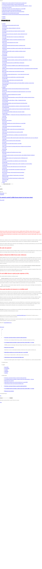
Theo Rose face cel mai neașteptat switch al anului (10, 25)
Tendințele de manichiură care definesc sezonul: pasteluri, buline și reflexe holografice (16, 48)
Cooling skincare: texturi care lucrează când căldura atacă (11, 10)
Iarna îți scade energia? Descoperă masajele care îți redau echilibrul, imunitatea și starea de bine (18, 82)
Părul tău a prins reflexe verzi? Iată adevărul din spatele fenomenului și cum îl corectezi (16, 91)
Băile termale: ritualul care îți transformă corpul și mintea (11, 152)
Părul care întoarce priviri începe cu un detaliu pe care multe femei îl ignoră (14, 134)
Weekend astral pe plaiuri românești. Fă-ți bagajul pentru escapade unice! (14, 2)
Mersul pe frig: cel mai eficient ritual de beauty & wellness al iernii (13, 178)
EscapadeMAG (4, 55)
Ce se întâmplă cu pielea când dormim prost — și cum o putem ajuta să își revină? (15, 74)
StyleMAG (4, 87)
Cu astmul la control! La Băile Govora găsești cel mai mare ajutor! (16, 197)
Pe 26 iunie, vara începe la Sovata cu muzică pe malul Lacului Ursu (13, 4)
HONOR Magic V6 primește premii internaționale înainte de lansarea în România (15, 14)
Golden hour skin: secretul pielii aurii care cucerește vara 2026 (12, 131)
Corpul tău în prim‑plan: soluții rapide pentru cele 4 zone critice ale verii (14, 166)
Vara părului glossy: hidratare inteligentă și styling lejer (11, 28)
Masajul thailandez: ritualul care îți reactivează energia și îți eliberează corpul (15, 157)
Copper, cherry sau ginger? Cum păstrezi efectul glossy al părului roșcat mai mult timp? (16, 146)
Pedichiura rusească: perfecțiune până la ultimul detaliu (11, 140)
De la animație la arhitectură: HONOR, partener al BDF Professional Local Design (15, 65)
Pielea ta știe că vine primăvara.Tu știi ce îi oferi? (10, 42)
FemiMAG (4, 23)
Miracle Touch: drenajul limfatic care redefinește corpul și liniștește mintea (14, 160)
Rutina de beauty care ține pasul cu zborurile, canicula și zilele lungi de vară (14, 33)
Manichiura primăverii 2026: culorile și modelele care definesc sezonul (14, 51)
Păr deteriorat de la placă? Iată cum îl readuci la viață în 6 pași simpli (13, 30)
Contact (3, 182)
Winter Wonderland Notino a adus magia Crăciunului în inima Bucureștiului (14, 103)
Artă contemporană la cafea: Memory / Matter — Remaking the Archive (14, 100)
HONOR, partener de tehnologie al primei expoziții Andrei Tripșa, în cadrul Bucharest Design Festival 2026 (20, 68)
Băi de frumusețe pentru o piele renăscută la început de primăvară (13, 172)
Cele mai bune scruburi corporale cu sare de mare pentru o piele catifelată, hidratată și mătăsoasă (18, 155)
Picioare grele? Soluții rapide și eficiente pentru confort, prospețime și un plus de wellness (17, 163)
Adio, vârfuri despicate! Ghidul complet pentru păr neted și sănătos (13, 111)
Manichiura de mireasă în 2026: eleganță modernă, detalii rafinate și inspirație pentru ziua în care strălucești (20, 137)
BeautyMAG (6, 367)
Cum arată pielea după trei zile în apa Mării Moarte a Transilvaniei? (13, 62)
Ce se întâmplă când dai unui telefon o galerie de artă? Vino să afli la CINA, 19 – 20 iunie (17, 5)
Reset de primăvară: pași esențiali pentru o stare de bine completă (13, 77)
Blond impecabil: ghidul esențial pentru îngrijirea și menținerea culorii (13, 45)
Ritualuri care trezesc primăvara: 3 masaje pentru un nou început (13, 175)
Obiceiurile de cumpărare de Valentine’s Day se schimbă (11, 94)
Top (0, 395)
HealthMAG (4, 150)
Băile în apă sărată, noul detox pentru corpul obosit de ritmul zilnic (13, 71)
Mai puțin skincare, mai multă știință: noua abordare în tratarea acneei (13, 169)
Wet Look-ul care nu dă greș (7, 7)
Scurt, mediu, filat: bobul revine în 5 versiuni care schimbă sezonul (13, 36)
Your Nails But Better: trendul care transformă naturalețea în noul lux (13, 39)
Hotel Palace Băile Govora (21, 315)
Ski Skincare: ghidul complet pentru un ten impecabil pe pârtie (12, 80)
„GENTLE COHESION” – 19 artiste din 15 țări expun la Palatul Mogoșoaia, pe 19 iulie (16, 114)
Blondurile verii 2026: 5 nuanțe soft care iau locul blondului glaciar (13, 11)
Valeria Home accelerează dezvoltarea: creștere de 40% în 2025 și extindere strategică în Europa (18, 97)
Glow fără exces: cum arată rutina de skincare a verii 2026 (11, 143)
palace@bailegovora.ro (8, 322)
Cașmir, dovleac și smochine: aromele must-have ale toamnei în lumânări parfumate (16, 108)
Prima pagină (2, 193)
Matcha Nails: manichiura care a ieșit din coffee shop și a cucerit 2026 (13, 8)
